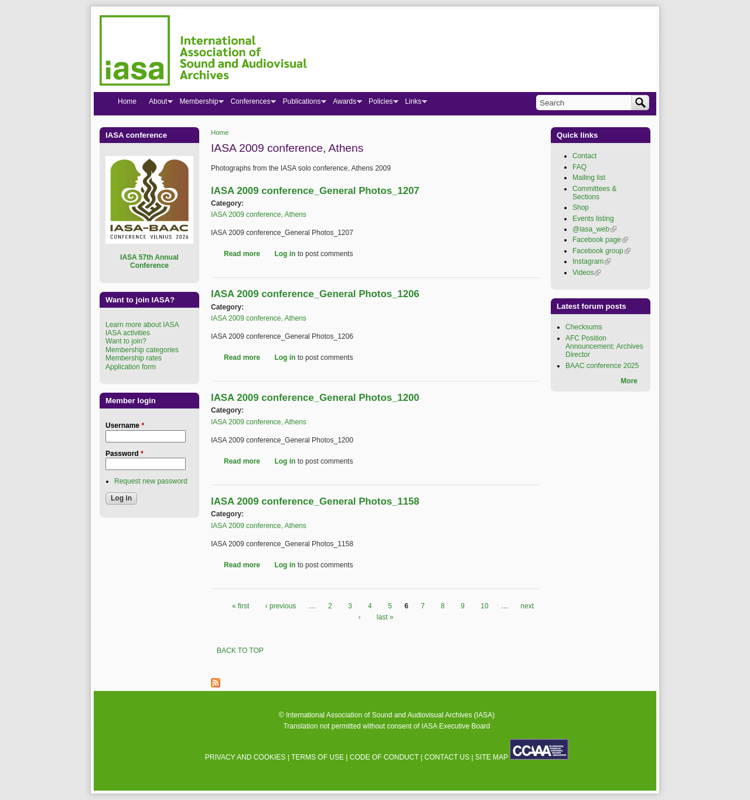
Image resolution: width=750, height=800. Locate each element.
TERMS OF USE (317, 757)
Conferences (250, 103)
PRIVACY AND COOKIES (245, 757)
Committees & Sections (594, 193)
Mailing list (588, 177)
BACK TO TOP (240, 650)
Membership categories (142, 350)
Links (412, 103)
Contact (584, 156)
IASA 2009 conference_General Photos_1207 (315, 190)
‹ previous (280, 606)
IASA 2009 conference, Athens (258, 214)
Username (124, 425)
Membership (198, 103)
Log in (284, 254)
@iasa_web (594, 229)
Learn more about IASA (142, 325)
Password (124, 454)
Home (220, 132)
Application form (130, 367)
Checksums (583, 327)
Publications (301, 103)
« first (240, 606)
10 (484, 606)
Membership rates (133, 358)
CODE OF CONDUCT (384, 757)
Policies (380, 103)
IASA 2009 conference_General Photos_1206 (315, 293)
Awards (344, 103)
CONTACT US (446, 757)
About (157, 103)
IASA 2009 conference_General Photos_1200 (315, 397)
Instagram (591, 261)
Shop (580, 207)
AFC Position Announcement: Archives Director (604, 346)
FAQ (579, 167)
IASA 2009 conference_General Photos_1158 (315, 501)
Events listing (593, 219)
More (629, 381)
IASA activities (127, 333)
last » (385, 617)
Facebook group (601, 251)
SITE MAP (491, 757)
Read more (242, 254)
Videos (586, 272)
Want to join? (125, 341)
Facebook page (600, 240)
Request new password (151, 481)
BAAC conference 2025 (602, 366)
